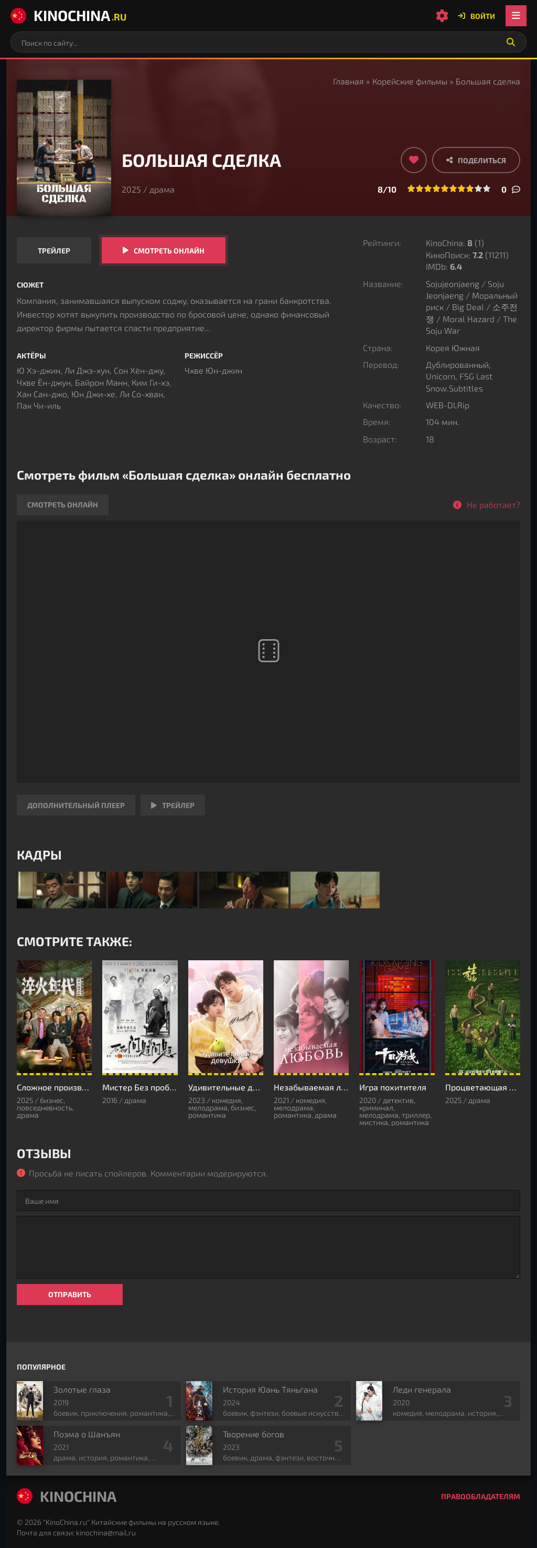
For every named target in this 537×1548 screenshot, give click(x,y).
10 (486, 188)
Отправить (69, 1294)
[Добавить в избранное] (414, 160)
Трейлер (54, 250)
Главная (348, 81)
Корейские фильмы (409, 81)
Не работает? (493, 505)
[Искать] (511, 41)
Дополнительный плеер (76, 805)
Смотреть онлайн (169, 250)
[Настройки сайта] (442, 15)
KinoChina (68, 15)
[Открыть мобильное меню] (516, 15)
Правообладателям (480, 1496)
